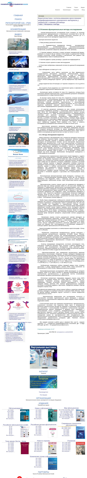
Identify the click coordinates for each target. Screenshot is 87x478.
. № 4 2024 (10, 447)
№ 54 (10, 431)
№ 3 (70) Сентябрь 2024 (66, 417)
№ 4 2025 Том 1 (66, 428)
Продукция (43, 389)
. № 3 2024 (10, 448)
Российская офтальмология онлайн (15, 425)
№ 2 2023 (38, 465)
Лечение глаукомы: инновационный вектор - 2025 (18, 278)
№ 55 (10, 429)
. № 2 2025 (10, 444)
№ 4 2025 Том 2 (66, 427)
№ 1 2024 (38, 464)
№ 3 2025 (10, 410)
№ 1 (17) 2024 (66, 445)
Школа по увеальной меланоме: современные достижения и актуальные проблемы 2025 (16, 109)
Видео (83, 7)
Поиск (76, 7)
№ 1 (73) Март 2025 (66, 412)
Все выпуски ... (10, 418)
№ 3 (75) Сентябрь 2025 (66, 410)
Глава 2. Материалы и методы (48, 24)
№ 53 (10, 432)
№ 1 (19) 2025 (66, 442)
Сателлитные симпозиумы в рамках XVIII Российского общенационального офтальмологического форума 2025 (18, 88)
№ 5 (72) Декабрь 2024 (66, 414)
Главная (68, 7)
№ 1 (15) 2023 (66, 448)
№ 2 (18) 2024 (66, 444)
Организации (67, 10)
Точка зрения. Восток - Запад (15, 441)
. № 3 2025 (10, 443)
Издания (76, 10)
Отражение (71, 441)
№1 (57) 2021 (38, 447)
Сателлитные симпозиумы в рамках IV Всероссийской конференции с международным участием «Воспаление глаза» (17, 316)
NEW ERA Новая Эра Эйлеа (17, 146)
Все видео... (28, 322)
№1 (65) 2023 (38, 444)
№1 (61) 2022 (38, 445)
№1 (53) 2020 (38, 448)
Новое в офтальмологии (43, 408)
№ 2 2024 (38, 417)
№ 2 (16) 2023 (66, 447)
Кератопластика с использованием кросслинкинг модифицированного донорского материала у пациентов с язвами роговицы (59, 20)
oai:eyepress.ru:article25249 (65, 332)
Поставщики (43, 395)
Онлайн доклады (14, 69)
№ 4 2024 (10, 416)
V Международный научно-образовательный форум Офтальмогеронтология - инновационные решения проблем (17, 184)
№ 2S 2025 (10, 411)
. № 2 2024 (10, 450)
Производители (43, 392)
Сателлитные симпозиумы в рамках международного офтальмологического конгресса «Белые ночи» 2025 (18, 163)
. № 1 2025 (10, 446)
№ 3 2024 (10, 417)
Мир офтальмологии (71, 408)
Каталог (57, 10)
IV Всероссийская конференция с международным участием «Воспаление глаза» (17, 296)
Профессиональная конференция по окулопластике (15, 129)
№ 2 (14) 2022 (66, 449)
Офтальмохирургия (16, 408)
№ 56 (10, 428)
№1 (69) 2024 (38, 442)
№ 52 (10, 434)
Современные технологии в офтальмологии (71, 424)
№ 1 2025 (10, 414)
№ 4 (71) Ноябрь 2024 (66, 415)
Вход (83, 10)
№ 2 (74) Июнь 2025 (66, 411)
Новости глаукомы (43, 441)
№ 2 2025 (10, 413)
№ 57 (10, 426)
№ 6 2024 (66, 434)
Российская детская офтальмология (43, 424)
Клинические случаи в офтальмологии (15, 52)
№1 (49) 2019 (38, 449)
